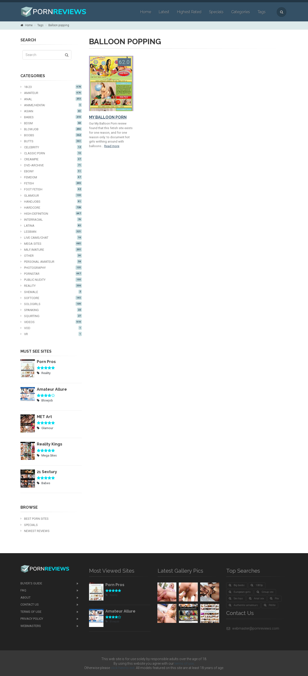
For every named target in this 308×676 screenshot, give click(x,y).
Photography (51, 267)
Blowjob (51, 129)
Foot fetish (51, 189)
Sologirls (51, 304)
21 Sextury (47, 471)
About (25, 597)
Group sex (265, 592)
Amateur (51, 93)
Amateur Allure (52, 389)
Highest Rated (189, 12)
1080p (257, 585)
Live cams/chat (51, 237)
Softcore (51, 298)
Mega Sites (51, 243)
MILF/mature (51, 249)
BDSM (51, 123)
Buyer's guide (31, 583)
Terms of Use (30, 611)
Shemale (51, 292)
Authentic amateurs (243, 605)
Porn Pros (46, 361)
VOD (51, 328)
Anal (51, 99)
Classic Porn (51, 153)
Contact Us (29, 604)
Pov (274, 598)
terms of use (184, 663)
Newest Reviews (35, 531)
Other (51, 255)
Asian (51, 111)
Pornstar (51, 273)
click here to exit (123, 668)
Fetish (51, 183)
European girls (240, 592)
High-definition (51, 213)
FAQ (23, 590)
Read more (111, 146)
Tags (262, 12)
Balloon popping (58, 25)
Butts (51, 141)
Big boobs (237, 585)
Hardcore (51, 207)
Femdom (51, 177)
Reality (51, 285)
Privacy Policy (31, 618)
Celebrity (51, 147)
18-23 (51, 87)
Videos (51, 322)
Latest (164, 12)
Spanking (51, 310)
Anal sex (256, 598)
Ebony (51, 171)
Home (145, 12)
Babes (51, 117)
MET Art (44, 416)
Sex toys (236, 598)
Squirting (51, 316)
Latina (51, 225)
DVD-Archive (51, 165)
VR (51, 334)
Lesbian (51, 231)
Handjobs (51, 201)
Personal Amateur (51, 261)
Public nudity (51, 279)
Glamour (51, 195)
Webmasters (30, 626)
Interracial (51, 219)
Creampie (51, 159)
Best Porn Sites (34, 518)
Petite (270, 605)
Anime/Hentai (51, 105)
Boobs (51, 135)
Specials (216, 12)
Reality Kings (49, 444)
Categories (240, 12)
